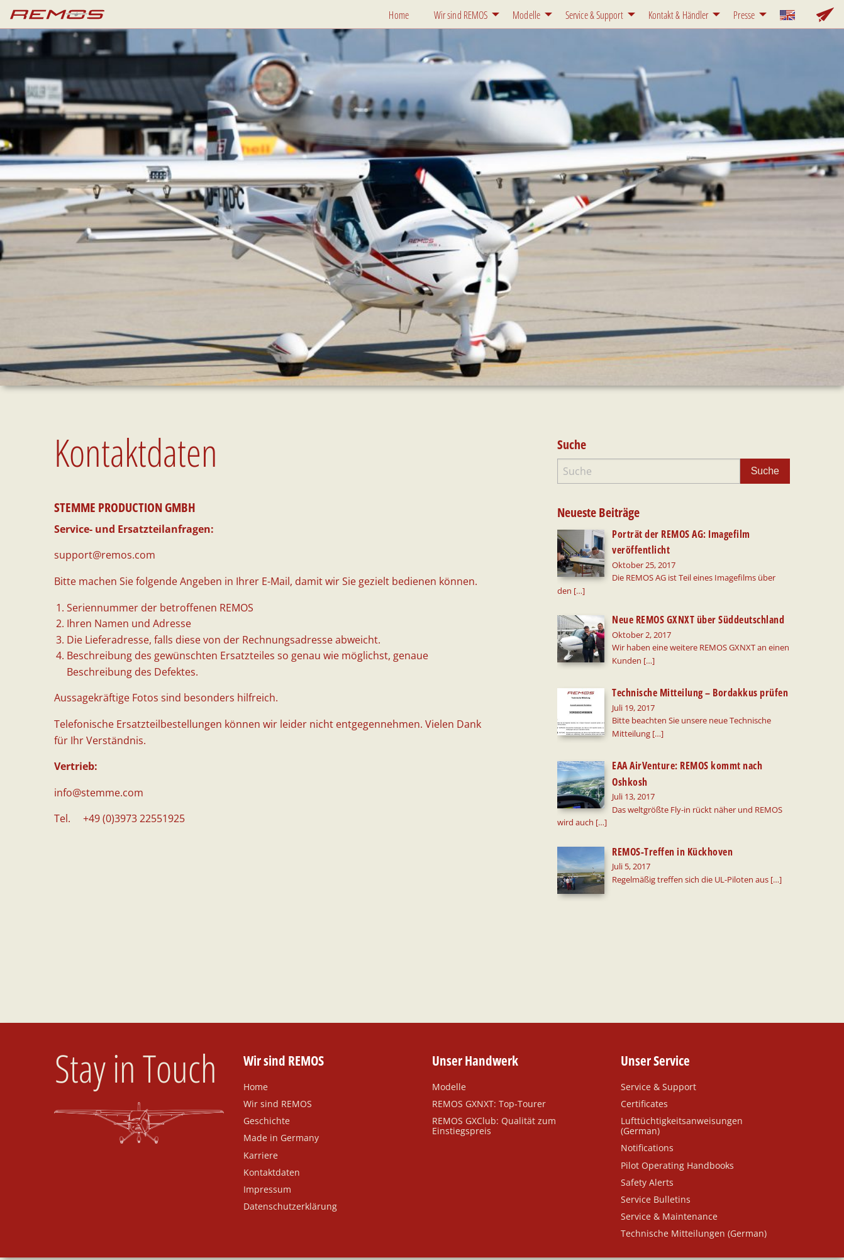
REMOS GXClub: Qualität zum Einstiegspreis (494, 1087)
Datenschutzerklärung (290, 1167)
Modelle (526, 15)
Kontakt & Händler (678, 15)
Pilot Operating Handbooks (677, 1126)
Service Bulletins (656, 1160)
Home (398, 15)
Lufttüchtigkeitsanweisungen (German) (682, 1087)
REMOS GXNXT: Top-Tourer (489, 1064)
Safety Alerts (647, 1143)
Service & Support (594, 15)
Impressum (267, 1150)
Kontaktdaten (271, 1133)
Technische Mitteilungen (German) (694, 1194)
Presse (744, 15)
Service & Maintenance (669, 1177)
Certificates (644, 1064)
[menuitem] (401, 14)
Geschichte (266, 1082)
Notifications (647, 1109)
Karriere (260, 1116)
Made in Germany (281, 1099)
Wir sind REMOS (460, 15)
